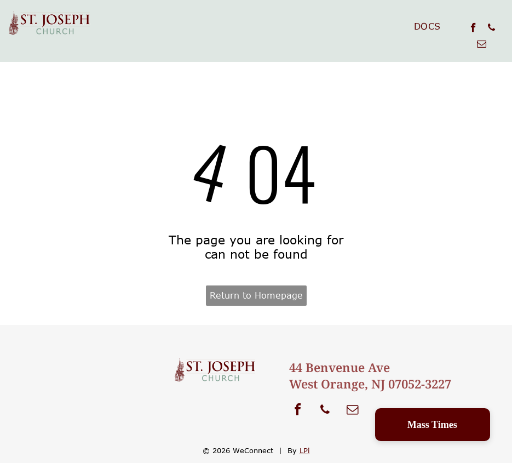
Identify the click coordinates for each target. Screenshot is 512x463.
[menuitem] (427, 26)
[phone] (491, 29)
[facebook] (473, 29)
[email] (481, 45)
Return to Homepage (256, 295)
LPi (305, 450)
